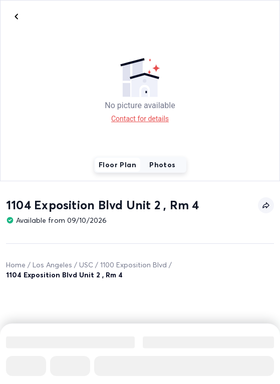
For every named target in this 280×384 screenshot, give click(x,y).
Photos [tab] (162, 164)
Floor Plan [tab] (117, 164)
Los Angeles (52, 264)
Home (16, 264)
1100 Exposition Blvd (133, 264)
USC (86, 264)
